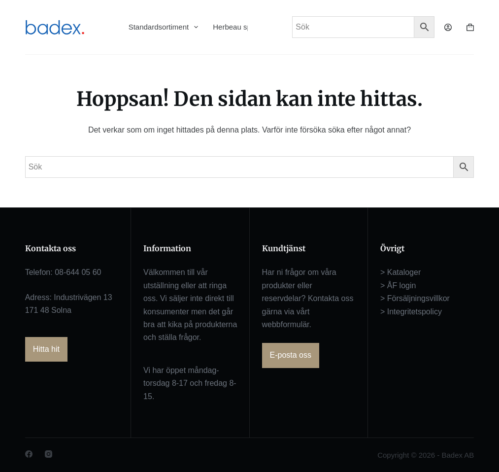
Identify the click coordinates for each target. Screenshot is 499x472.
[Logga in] (448, 27)
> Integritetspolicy (411, 311)
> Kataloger (400, 272)
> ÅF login (398, 285)
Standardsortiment (164, 27)
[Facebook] (29, 454)
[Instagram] (48, 454)
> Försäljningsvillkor (415, 298)
